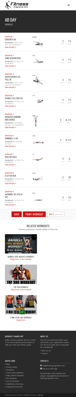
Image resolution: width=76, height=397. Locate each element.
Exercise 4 (9, 95)
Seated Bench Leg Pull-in (12, 78)
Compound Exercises (14, 387)
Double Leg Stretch (14, 98)
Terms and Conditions (14, 372)
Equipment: (9, 42)
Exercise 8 (9, 173)
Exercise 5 (9, 114)
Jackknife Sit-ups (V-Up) (14, 196)
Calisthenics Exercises (14, 384)
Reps (69, 44)
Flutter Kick (10, 175)
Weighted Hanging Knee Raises (13, 118)
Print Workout (34, 214)
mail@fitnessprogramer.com (53, 365)
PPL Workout (11, 378)
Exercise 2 (9, 55)
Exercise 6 (9, 136)
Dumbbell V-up (11, 138)
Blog (8, 364)
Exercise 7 (9, 154)
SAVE (16, 214)
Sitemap (40, 395)
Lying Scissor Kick (13, 58)
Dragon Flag (10, 39)
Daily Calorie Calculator (15, 375)
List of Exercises (12, 381)
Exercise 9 (9, 192)
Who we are (46, 350)
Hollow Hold (11, 156)
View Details (10, 47)
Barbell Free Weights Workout (21, 256)
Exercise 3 (9, 74)
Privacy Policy (11, 367)
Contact (44, 353)
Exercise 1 (9, 37)
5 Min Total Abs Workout (21, 317)
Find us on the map (49, 368)
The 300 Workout (20, 287)
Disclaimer (10, 370)
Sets (62, 44)
